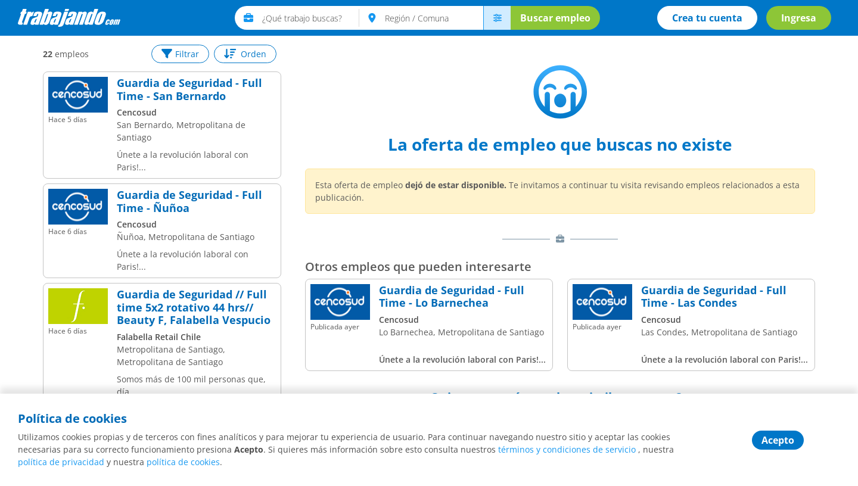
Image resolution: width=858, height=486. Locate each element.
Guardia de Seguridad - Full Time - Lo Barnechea (451, 297)
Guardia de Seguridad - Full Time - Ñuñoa (189, 201)
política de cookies (183, 462)
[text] (310, 18)
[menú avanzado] (497, 18)
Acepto (777, 440)
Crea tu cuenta (707, 17)
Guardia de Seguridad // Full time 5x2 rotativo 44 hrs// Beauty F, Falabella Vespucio (194, 307)
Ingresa (798, 17)
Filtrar (180, 54)
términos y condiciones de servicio (567, 449)
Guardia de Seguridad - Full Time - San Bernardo (189, 89)
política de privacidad (61, 462)
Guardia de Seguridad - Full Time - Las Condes (713, 297)
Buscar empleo (555, 17)
